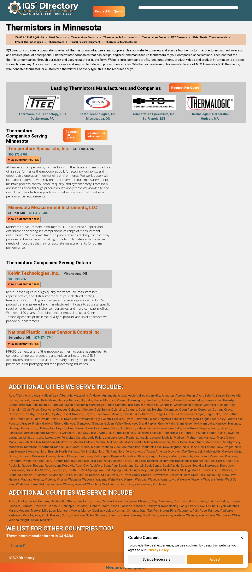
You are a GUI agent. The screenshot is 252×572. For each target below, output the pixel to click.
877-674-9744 (43, 337)
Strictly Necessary (156, 559)
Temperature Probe (154, 37)
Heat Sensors (57, 37)
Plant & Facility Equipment (85, 42)
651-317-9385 (38, 213)
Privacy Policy (157, 550)
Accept (215, 559)
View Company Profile (23, 159)
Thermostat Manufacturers (121, 42)
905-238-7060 (17, 279)
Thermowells (56, 42)
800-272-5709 (17, 154)
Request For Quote (109, 11)
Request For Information (96, 134)
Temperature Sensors (84, 37)
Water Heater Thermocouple (210, 37)
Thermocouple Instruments (120, 37)
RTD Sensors (179, 37)
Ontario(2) (17, 546)
